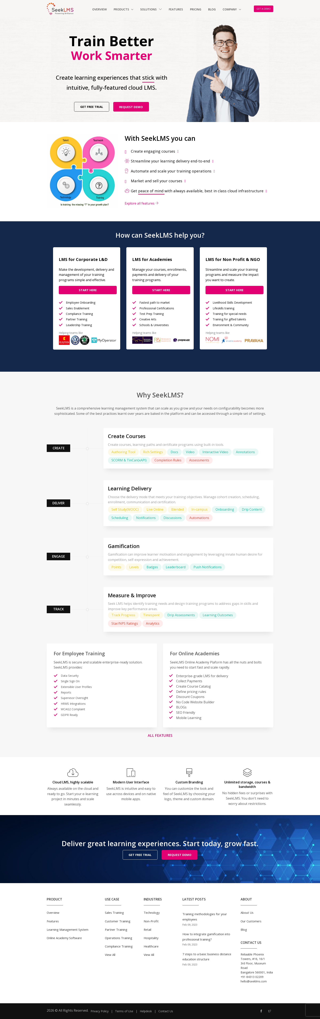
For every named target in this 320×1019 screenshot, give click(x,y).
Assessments (199, 460)
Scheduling (119, 518)
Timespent (151, 615)
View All (110, 955)
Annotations (245, 452)
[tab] (199, 151)
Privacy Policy (100, 1011)
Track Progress (123, 615)
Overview (99, 9)
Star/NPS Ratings (124, 623)
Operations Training (118, 938)
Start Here (88, 290)
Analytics (152, 623)
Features (176, 9)
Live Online (155, 509)
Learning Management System (67, 929)
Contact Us (165, 1011)
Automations (199, 518)
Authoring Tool (123, 452)
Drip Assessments (181, 615)
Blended (177, 509)
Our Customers (251, 921)
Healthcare (151, 946)
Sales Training (114, 913)
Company (230, 9)
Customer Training (117, 921)
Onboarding (225, 509)
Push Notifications (207, 567)
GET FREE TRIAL (91, 107)
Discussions (172, 518)
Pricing (195, 9)
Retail (147, 929)
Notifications (146, 518)
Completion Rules (167, 460)
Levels (134, 567)
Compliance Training (119, 946)
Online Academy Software (64, 938)
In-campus (199, 509)
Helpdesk (146, 1011)
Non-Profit (151, 921)
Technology (152, 913)
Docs (174, 452)
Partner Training (116, 929)
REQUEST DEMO (131, 107)
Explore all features (142, 203)
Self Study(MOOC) (125, 509)
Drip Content (252, 509)
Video (190, 452)
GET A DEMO (264, 8)
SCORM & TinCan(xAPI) (129, 460)
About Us (247, 913)
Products (122, 9)
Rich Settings (153, 452)
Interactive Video (215, 452)
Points (116, 567)
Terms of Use (124, 1011)
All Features (160, 735)
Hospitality (151, 938)
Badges (152, 567)
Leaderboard (176, 567)
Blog (212, 9)
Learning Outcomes (218, 615)
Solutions (151, 9)
